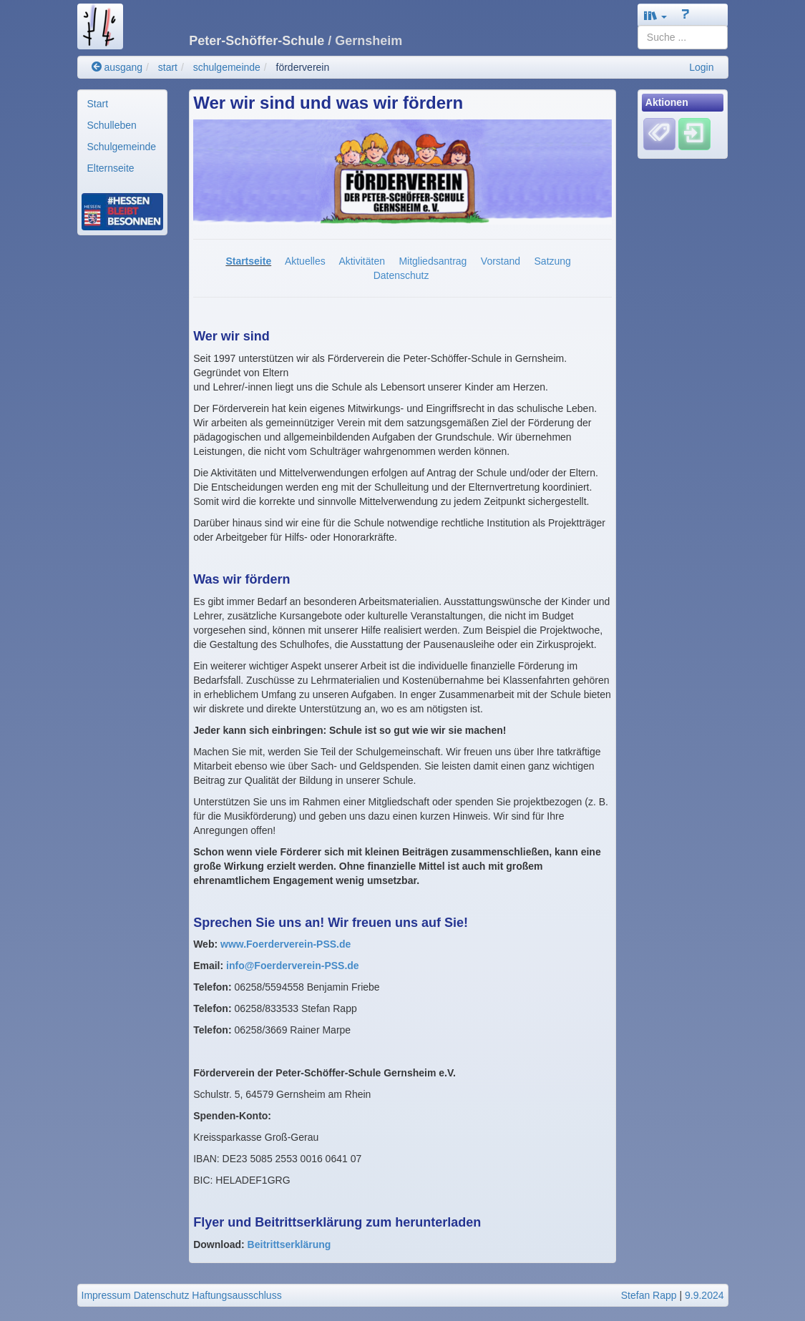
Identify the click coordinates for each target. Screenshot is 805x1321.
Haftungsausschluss (236, 1295)
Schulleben (112, 125)
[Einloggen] (694, 133)
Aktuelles (305, 261)
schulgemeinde (226, 67)
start (167, 67)
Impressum (106, 1295)
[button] (655, 15)
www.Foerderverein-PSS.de (285, 944)
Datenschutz (401, 275)
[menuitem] (123, 104)
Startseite (248, 261)
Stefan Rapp (649, 1295)
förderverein (303, 67)
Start (98, 103)
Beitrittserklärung (289, 1244)
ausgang (117, 67)
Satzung (553, 261)
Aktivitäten (361, 261)
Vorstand (500, 261)
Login (701, 67)
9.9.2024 (704, 1295)
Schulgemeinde (122, 146)
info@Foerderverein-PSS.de (292, 965)
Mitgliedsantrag (433, 261)
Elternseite (111, 168)
